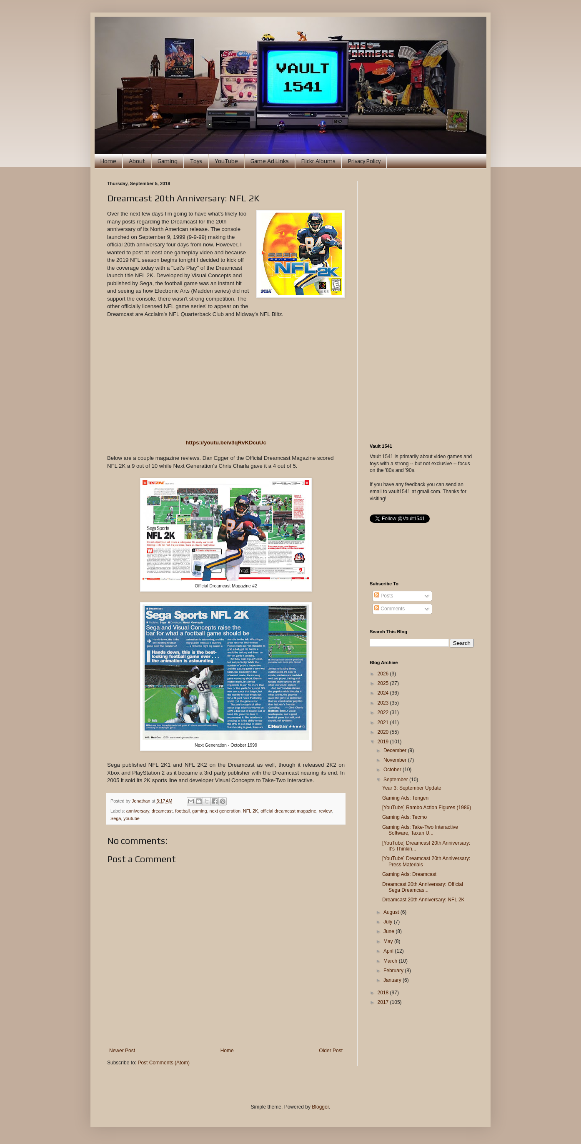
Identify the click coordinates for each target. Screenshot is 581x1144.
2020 (384, 732)
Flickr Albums (318, 161)
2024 (384, 693)
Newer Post (122, 1051)
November (395, 760)
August (392, 912)
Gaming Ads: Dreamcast (409, 874)
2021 (384, 722)
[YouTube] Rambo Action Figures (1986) (426, 807)
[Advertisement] (422, 306)
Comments (389, 609)
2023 (384, 703)
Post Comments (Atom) (164, 1063)
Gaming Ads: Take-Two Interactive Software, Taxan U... (420, 830)
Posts (383, 596)
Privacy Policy (364, 161)
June (389, 931)
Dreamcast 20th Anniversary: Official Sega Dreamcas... (422, 887)
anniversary (137, 810)
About (137, 161)
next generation (225, 810)
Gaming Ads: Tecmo (404, 817)
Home (108, 161)
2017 (384, 1002)
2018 (384, 993)
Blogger (320, 1107)
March (391, 961)
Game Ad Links (269, 161)
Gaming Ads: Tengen (405, 798)
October (393, 770)
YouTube (226, 161)
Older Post (331, 1051)
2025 (384, 683)
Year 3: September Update (411, 788)
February (394, 970)
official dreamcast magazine (288, 810)
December (395, 750)
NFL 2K (250, 810)
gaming (199, 810)
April (389, 951)
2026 (384, 674)
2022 (384, 712)
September (396, 780)
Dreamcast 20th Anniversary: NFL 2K (423, 900)
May (388, 941)
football (182, 810)
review (325, 810)
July (388, 922)
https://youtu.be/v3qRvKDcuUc (225, 442)
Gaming (168, 161)
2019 (384, 742)
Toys (196, 161)
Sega (115, 818)
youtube (131, 818)
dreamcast (162, 810)
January (393, 980)
